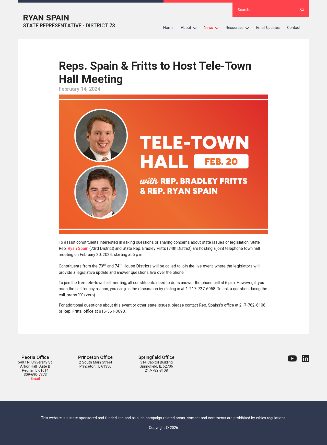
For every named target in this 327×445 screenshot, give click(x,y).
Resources (239, 28)
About (190, 28)
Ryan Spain (78, 248)
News (213, 28)
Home (168, 28)
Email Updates (268, 28)
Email (35, 379)
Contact (293, 28)
